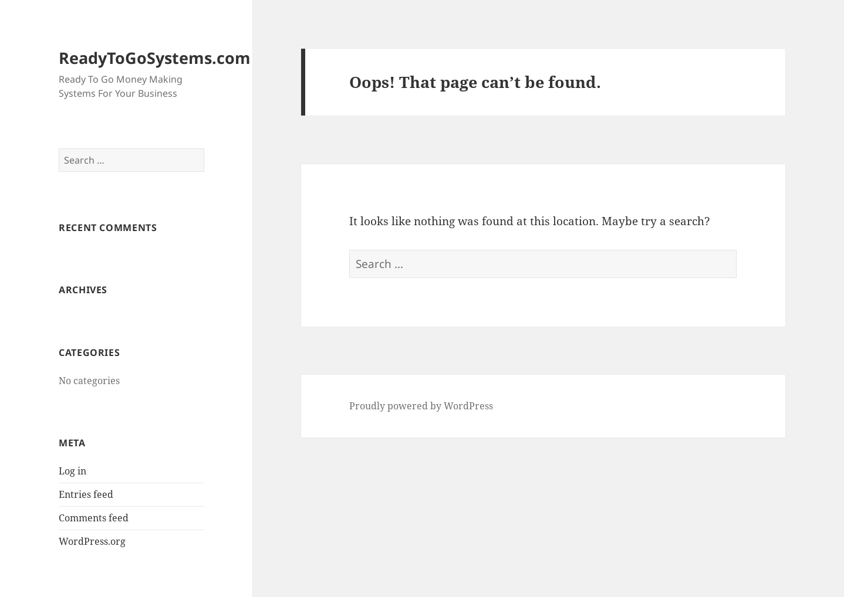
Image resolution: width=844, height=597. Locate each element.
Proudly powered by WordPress (421, 405)
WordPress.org (92, 541)
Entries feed (86, 494)
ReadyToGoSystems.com (155, 58)
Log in (72, 470)
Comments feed (94, 517)
